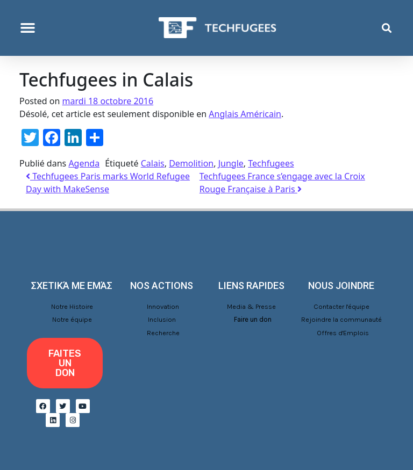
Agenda (83, 163)
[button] (28, 28)
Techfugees (271, 163)
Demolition (191, 163)
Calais (153, 163)
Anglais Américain (245, 114)
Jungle (231, 163)
